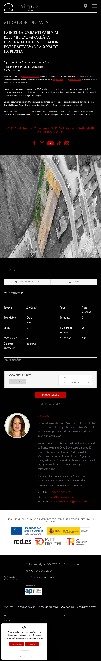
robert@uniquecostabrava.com (40, 576)
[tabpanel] (50, 206)
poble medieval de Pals (30, 77)
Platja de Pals (58, 80)
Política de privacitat (48, 606)
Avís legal (9, 606)
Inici (6, 615)
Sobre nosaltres (57, 615)
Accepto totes (16, 644)
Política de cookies (26, 606)
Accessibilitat (67, 606)
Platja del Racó (75, 80)
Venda (7, 620)
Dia (63, 382)
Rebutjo (32, 644)
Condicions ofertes (86, 606)
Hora (64, 377)
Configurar (24, 651)
